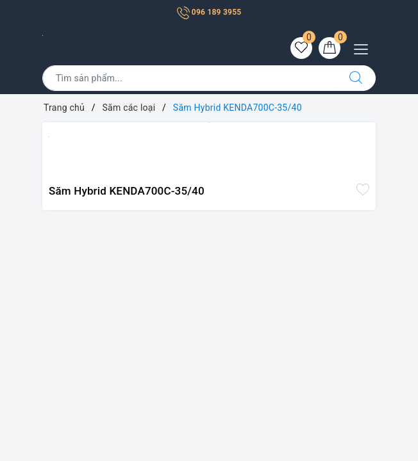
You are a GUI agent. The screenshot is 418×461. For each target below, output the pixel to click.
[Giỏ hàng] (329, 48)
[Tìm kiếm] (356, 78)
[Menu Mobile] (364, 47)
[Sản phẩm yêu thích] (301, 48)
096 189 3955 (209, 12)
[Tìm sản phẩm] (189, 78)
